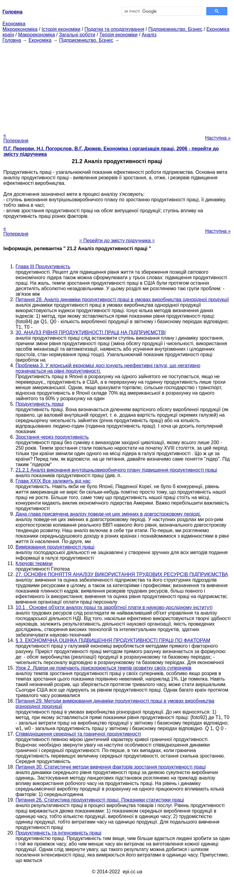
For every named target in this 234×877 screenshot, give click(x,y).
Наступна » (218, 138)
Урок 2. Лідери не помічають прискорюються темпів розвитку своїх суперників (103, 668)
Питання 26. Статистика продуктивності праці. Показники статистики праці (100, 799)
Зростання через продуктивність (52, 437)
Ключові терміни (34, 563)
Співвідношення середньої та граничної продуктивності (78, 733)
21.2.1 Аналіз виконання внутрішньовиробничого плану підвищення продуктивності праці (116, 470)
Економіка (13, 23)
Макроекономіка (36, 34)
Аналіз (149, 34)
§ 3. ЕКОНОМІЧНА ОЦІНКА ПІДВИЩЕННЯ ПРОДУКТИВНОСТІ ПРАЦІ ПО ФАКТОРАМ (113, 640)
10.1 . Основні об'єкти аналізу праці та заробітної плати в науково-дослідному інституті (114, 607)
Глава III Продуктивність (43, 266)
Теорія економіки (118, 34)
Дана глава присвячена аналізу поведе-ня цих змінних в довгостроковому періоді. (108, 514)
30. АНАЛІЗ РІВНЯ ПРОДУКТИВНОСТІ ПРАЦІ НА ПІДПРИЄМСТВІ (91, 332)
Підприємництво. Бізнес (175, 29)
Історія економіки (61, 29)
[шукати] (161, 11)
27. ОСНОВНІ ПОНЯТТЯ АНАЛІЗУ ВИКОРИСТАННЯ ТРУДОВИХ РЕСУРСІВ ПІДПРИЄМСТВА (122, 574)
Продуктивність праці (40, 404)
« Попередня (15, 138)
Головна (11, 40)
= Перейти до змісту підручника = (117, 240)
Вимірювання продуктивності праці (55, 547)
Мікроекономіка (19, 29)
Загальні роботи (77, 34)
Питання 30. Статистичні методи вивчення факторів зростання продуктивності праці (111, 766)
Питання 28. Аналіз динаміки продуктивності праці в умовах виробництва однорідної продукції (122, 299)
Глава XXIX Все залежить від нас (53, 481)
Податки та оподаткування (114, 29)
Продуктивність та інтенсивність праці (58, 832)
